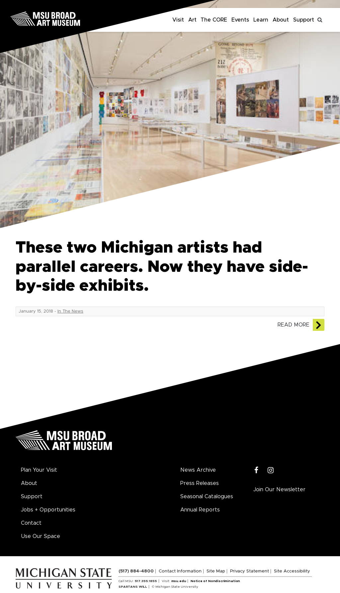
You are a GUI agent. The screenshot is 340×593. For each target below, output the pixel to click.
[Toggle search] (320, 20)
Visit (178, 20)
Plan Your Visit (39, 470)
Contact (31, 523)
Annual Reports (200, 509)
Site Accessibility (292, 571)
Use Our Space (40, 536)
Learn (260, 20)
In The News (70, 311)
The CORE (214, 20)
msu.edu (178, 581)
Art (192, 20)
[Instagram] (271, 470)
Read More (293, 324)
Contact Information (180, 571)
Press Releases (199, 483)
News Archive (198, 470)
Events (240, 20)
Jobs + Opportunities (48, 509)
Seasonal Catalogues (206, 496)
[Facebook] (256, 470)
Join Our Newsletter (279, 489)
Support (303, 20)
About (281, 20)
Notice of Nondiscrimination (215, 581)
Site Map (216, 571)
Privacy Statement (249, 571)
